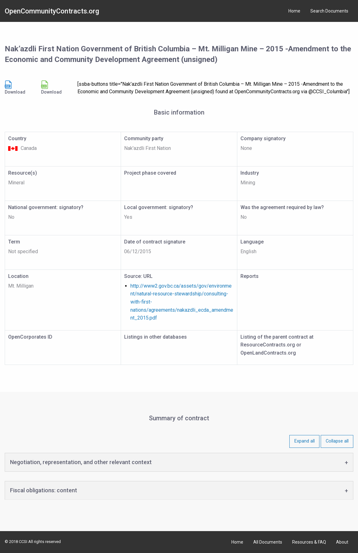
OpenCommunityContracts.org (52, 11)
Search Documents (329, 10)
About (342, 542)
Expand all (304, 441)
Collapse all (337, 441)
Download (15, 87)
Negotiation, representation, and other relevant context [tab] (81, 462)
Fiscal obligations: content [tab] (43, 490)
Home (294, 10)
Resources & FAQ (309, 542)
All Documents (267, 542)
